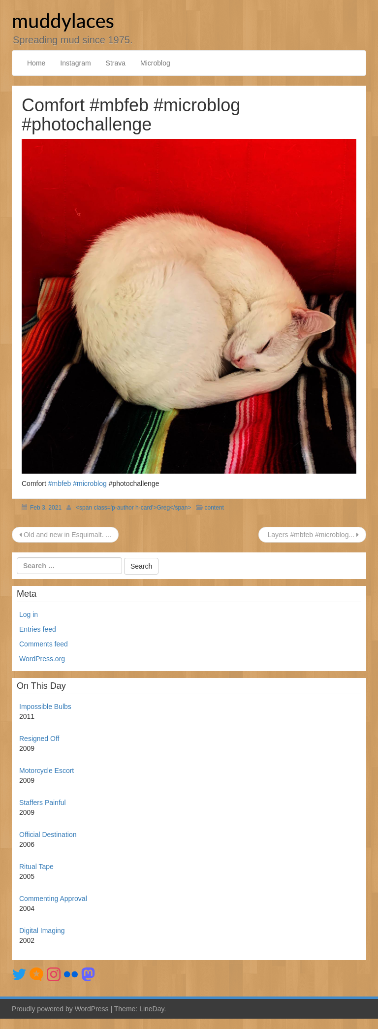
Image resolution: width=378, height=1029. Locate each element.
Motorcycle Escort (46, 770)
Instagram (75, 63)
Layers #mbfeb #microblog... (312, 535)
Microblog (155, 63)
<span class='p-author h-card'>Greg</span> (133, 507)
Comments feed (43, 644)
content (213, 507)
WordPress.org (42, 659)
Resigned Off (39, 738)
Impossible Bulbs (45, 706)
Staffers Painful (42, 802)
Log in (28, 614)
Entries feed (37, 629)
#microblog (89, 483)
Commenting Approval (53, 898)
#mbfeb (59, 483)
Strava (116, 63)
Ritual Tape (36, 866)
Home (36, 63)
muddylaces (63, 20)
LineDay (151, 1009)
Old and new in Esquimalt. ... (65, 535)
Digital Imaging (42, 930)
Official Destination (47, 834)
